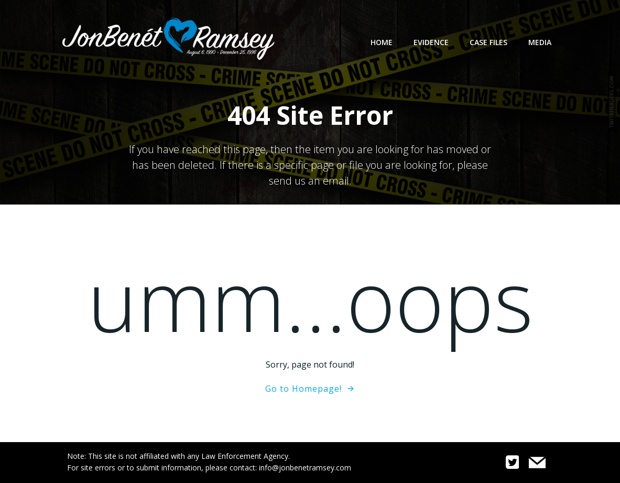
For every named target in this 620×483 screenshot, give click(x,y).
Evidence (431, 42)
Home (382, 42)
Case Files (488, 42)
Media (539, 42)
